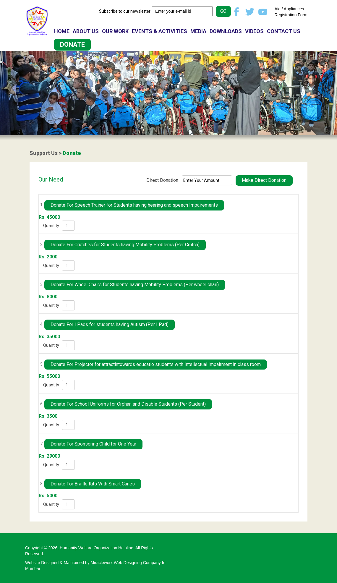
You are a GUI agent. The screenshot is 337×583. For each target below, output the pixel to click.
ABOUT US (86, 31)
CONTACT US (283, 31)
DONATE (72, 44)
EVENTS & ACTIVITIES (159, 31)
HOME (61, 31)
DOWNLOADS (226, 31)
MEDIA (198, 31)
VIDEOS (254, 31)
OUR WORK (115, 31)
